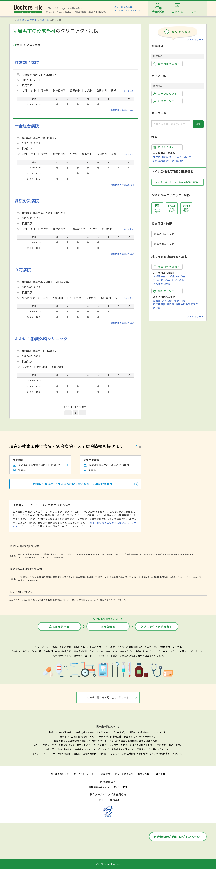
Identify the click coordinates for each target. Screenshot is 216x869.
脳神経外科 (92, 577)
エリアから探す (165, 93)
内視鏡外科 (174, 577)
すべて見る (129, 90)
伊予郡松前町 (146, 554)
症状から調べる (59, 626)
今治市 (28, 554)
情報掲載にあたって (99, 786)
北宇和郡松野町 (25, 557)
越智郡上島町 (113, 554)
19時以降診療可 (162, 160)
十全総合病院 (27, 125)
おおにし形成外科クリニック (41, 338)
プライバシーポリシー (84, 773)
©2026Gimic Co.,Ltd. (108, 863)
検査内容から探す (166, 266)
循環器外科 (103, 577)
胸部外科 (155, 577)
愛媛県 (20, 20)
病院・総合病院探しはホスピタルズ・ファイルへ (127, 9)
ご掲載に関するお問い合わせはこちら (108, 697)
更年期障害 (159, 304)
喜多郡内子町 (173, 554)
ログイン (101, 799)
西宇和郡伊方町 (187, 554)
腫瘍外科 (145, 577)
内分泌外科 (32, 580)
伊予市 (77, 554)
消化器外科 (47, 577)
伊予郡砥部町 (159, 554)
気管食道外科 (68, 577)
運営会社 (160, 773)
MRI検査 (180, 276)
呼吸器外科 (81, 577)
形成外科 (44, 20)
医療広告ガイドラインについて (117, 773)
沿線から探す (163, 101)
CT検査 (171, 276)
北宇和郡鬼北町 (41, 557)
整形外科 (27, 577)
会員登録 (114, 799)
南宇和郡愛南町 (57, 557)
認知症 (157, 300)
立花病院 (23, 269)
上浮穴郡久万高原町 (129, 554)
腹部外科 (164, 577)
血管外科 (22, 580)
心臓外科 (136, 577)
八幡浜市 (46, 554)
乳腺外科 (114, 577)
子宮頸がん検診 (161, 283)
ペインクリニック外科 (191, 577)
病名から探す (163, 291)
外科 (20, 577)
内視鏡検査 (159, 276)
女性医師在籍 (160, 157)
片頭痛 (157, 308)
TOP (11, 20)
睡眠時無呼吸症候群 (187, 304)
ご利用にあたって (60, 773)
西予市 (96, 554)
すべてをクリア (195, 39)
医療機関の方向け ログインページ (177, 836)
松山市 (21, 554)
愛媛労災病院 (27, 200)
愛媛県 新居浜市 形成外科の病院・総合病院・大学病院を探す (72, 484)
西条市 (63, 554)
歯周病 (170, 304)
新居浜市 (31, 20)
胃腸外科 (57, 577)
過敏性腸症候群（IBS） (175, 300)
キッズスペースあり (180, 157)
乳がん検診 (178, 280)
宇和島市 (36, 554)
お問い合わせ (145, 773)
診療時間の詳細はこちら (122, 110)
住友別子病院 (27, 62)
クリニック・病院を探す (157, 626)
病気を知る (108, 626)
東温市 (103, 554)
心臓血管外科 (125, 577)
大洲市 (70, 554)
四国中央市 (86, 554)
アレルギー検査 (161, 280)
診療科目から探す (166, 64)
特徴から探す (163, 147)
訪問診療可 (178, 160)
